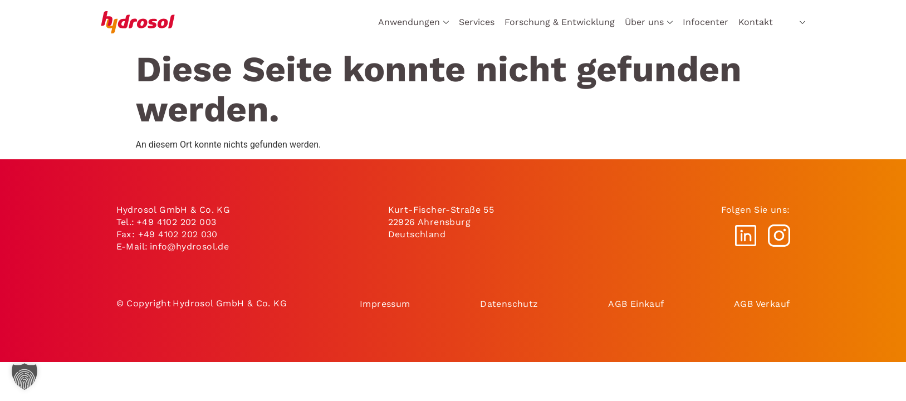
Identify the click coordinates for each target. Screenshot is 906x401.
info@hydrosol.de (190, 246)
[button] (24, 376)
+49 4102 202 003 (176, 222)
